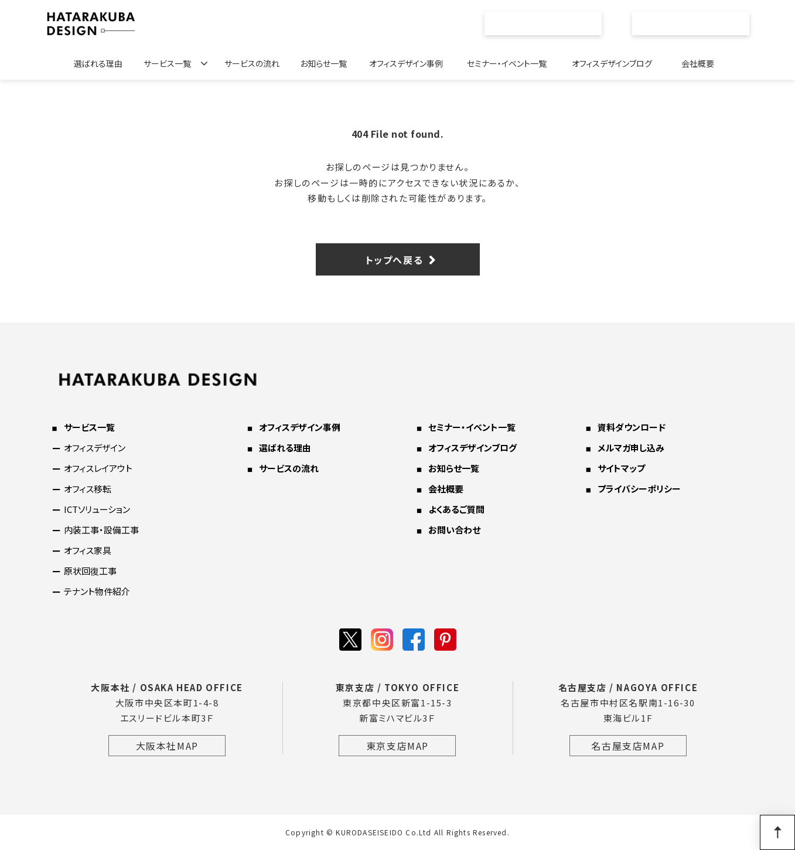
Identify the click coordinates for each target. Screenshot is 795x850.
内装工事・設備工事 (101, 529)
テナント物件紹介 (97, 591)
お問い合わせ (697, 23)
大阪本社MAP (167, 746)
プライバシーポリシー (639, 488)
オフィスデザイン (94, 447)
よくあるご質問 (456, 509)
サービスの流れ (251, 63)
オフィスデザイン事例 (406, 63)
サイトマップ (621, 468)
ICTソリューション (97, 509)
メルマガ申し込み (631, 447)
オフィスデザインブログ (612, 63)
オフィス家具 (87, 550)
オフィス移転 (87, 488)
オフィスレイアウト (98, 468)
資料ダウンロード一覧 (549, 23)
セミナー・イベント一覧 (507, 63)
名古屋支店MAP (627, 746)
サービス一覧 (167, 63)
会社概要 (697, 63)
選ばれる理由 (98, 63)
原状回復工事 (90, 571)
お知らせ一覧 (323, 63)
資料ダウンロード (632, 427)
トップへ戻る (395, 260)
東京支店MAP (397, 746)
